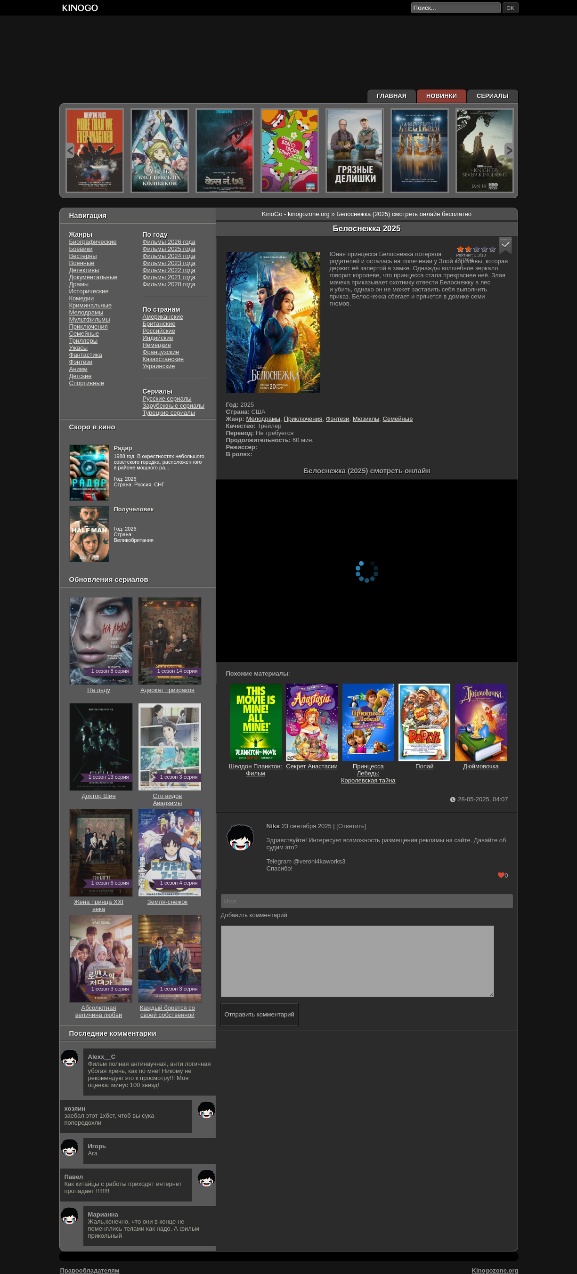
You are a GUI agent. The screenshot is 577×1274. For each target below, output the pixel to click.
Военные (82, 262)
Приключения (303, 418)
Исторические (89, 291)
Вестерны (83, 255)
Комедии (81, 298)
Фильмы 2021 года (169, 277)
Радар (123, 448)
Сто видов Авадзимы (170, 795)
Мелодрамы (263, 418)
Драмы (79, 284)
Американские (163, 316)
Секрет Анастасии (312, 763)
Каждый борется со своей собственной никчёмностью (170, 1011)
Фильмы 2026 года (169, 241)
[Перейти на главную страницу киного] (235, 8)
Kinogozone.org (495, 1270)
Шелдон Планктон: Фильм (255, 766)
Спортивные (86, 383)
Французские (161, 351)
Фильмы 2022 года (169, 270)
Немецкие (157, 344)
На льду (101, 686)
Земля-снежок (170, 898)
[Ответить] (351, 826)
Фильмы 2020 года (169, 284)
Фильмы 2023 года (169, 262)
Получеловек (134, 509)
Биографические (93, 241)
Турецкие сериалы (169, 412)
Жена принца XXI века (101, 901)
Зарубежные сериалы (174, 405)
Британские (159, 323)
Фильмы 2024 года (169, 255)
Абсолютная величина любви (101, 1007)
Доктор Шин (101, 792)
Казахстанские (163, 359)
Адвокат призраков (170, 686)
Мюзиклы (366, 418)
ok (510, 8)
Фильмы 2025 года (169, 248)
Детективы (84, 270)
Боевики (81, 248)
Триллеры (83, 340)
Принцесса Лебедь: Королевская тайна (368, 770)
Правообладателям (90, 1270)
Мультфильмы (89, 319)
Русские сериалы (167, 398)
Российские (159, 330)
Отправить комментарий (259, 1028)
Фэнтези (337, 418)
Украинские (159, 366)
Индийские (158, 337)
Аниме (78, 368)
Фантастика (85, 354)
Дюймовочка (481, 763)
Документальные (93, 277)
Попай (424, 763)
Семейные (398, 418)
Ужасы (78, 347)
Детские (80, 375)
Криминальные (90, 305)
